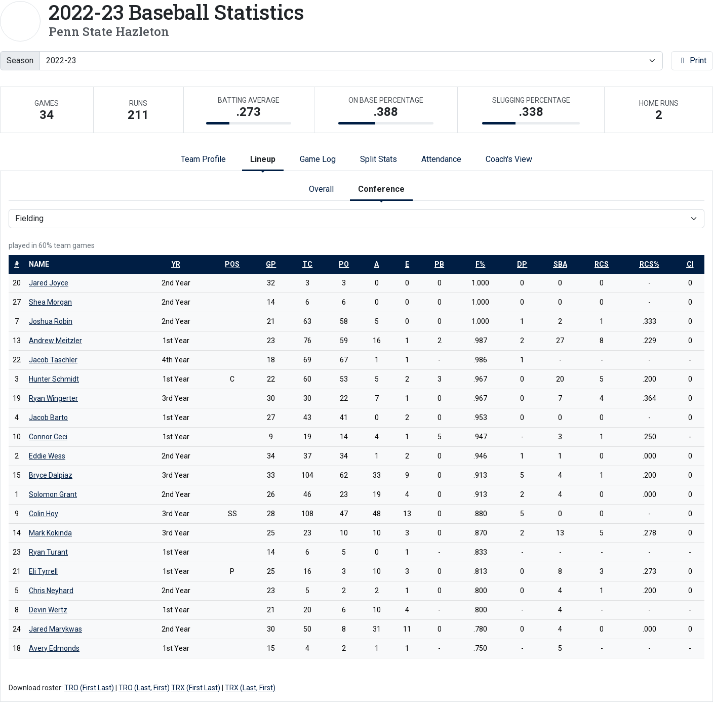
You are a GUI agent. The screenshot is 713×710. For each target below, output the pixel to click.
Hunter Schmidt (54, 379)
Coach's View (509, 159)
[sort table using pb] (439, 264)
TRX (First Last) (195, 688)
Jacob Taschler (53, 360)
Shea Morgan (50, 302)
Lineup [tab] (262, 159)
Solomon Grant (53, 494)
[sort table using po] (344, 264)
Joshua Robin (50, 321)
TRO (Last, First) (144, 688)
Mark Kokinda (50, 533)
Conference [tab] (381, 189)
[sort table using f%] (480, 264)
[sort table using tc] (307, 264)
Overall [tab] (321, 189)
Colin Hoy (43, 514)
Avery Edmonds (54, 648)
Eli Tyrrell (43, 571)
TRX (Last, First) (250, 688)
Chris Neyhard (51, 591)
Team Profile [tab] (203, 159)
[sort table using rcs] (602, 264)
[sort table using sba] (560, 264)
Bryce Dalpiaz (50, 475)
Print (692, 60)
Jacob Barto (48, 417)
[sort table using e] (407, 264)
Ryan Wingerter (53, 398)
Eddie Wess (47, 456)
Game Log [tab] (318, 159)
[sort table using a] (376, 264)
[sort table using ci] (690, 264)
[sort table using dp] (522, 264)
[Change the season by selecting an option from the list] (351, 60)
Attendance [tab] (441, 159)
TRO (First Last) (89, 688)
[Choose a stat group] (356, 218)
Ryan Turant (48, 552)
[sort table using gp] (271, 264)
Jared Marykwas (55, 629)
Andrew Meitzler (55, 341)
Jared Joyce (48, 283)
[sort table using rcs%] (649, 264)
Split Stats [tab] (378, 159)
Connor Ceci (48, 437)
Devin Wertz (48, 610)
